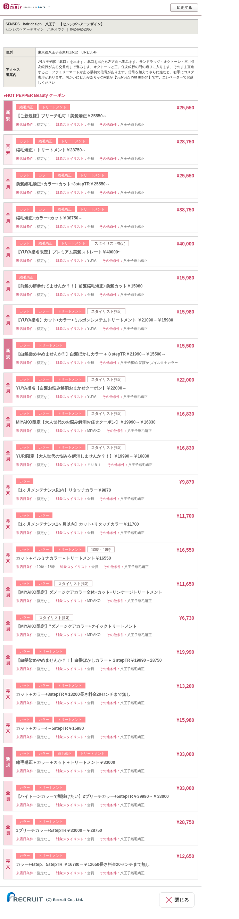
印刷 (184, 7)
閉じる (181, 900)
